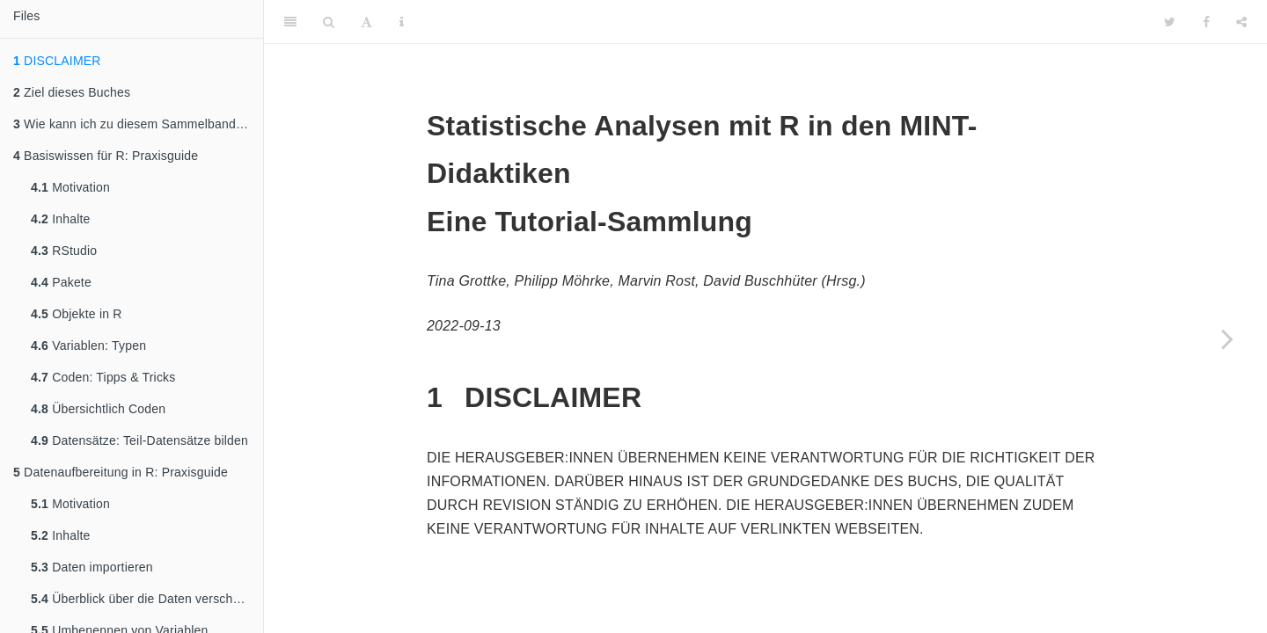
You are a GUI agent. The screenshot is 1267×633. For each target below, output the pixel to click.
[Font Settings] (366, 22)
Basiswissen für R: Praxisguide (105, 156)
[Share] (1241, 22)
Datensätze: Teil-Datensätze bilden (139, 440)
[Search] (329, 22)
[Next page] (1227, 338)
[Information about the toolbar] (401, 22)
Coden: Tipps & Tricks (103, 377)
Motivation (70, 187)
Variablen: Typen (88, 345)
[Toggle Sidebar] (290, 22)
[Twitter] (1170, 22)
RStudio (64, 251)
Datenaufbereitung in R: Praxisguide (120, 472)
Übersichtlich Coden (98, 409)
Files (26, 16)
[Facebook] (1206, 22)
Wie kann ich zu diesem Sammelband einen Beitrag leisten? (138, 124)
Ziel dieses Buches (71, 92)
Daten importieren (92, 567)
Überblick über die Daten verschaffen (145, 599)
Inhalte (61, 219)
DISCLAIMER (57, 61)
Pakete (61, 282)
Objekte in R (76, 314)
